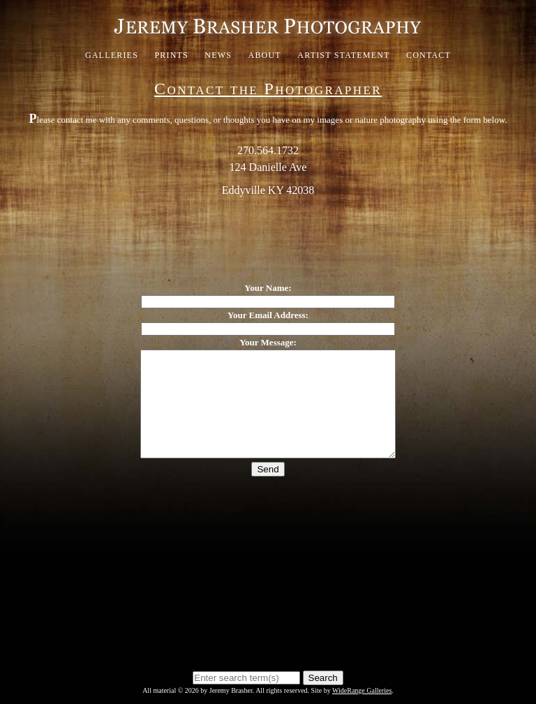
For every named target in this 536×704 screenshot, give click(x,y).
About (264, 55)
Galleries (111, 55)
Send (267, 490)
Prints (171, 55)
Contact (428, 55)
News (218, 55)
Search (323, 678)
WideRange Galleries (362, 690)
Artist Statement (343, 55)
